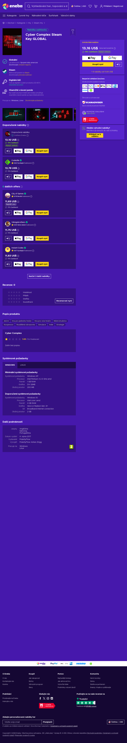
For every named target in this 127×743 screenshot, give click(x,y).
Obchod (10, 23)
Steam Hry (38, 23)
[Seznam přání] (90, 6)
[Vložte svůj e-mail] (22, 722)
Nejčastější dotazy (64, 678)
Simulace (42, 516)
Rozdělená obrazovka (25, 516)
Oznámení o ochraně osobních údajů (64, 726)
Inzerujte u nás (8, 701)
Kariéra (5, 684)
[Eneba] (12, 6)
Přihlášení (106, 6)
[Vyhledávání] (46, 6)
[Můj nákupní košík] (96, 6)
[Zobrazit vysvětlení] (33, 163)
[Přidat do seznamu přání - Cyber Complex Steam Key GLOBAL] (73, 32)
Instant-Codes (17, 248)
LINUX (23, 556)
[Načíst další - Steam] (5, 71)
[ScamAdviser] (92, 102)
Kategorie (21, 23)
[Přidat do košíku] (118, 64)
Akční (6, 512)
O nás (5, 678)
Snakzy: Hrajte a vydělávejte (100, 687)
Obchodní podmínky (94, 733)
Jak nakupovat (34, 678)
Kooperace (8, 516)
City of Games (18, 194)
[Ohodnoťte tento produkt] (13, 530)
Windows (24, 637)
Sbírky (31, 681)
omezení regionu (24, 65)
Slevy (31, 687)
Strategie (60, 516)
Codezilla (15, 160)
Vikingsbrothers (18, 222)
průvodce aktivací (25, 75)
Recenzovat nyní (64, 492)
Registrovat (118, 6)
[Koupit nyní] (91, 58)
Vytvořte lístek (63, 684)
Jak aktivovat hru (64, 681)
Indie (51, 516)
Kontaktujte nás (8, 681)
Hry (29, 23)
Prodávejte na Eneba (10, 698)
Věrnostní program (36, 684)
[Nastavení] (78, 6)
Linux (22, 639)
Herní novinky (95, 678)
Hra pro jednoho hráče (21, 512)
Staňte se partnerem (97, 684)
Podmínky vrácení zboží (66, 687)
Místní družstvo (60, 512)
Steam (27, 73)
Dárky (92, 681)
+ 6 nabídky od (102, 72)
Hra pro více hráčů (43, 512)
